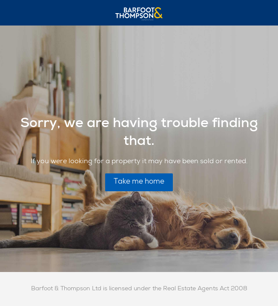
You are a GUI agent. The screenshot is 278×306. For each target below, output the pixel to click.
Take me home (139, 182)
